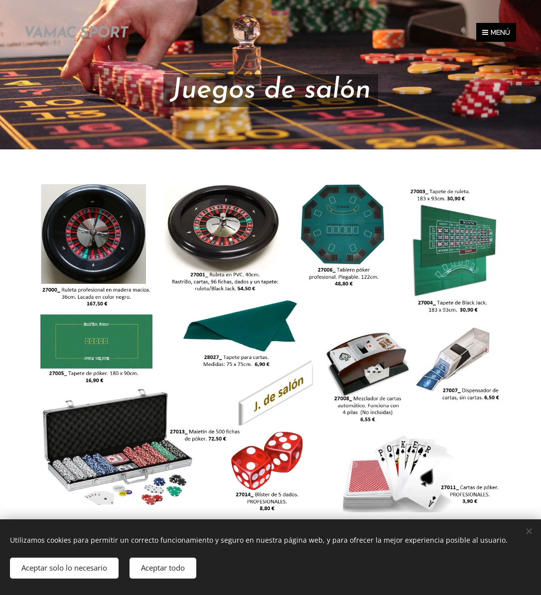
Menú (496, 32)
